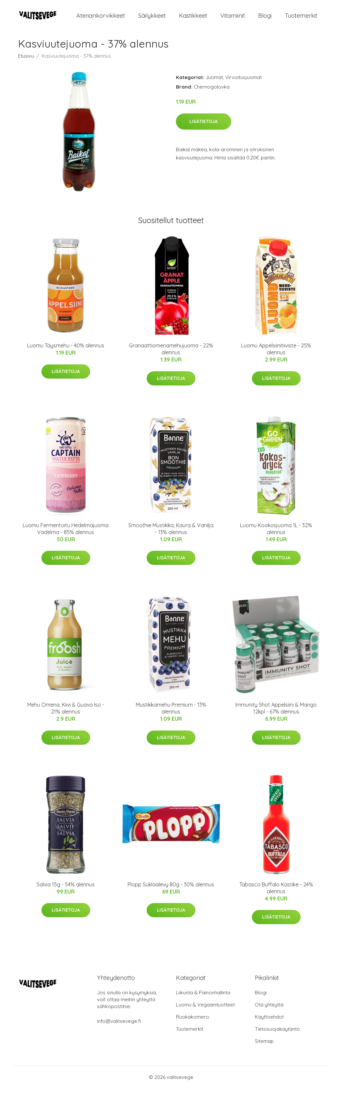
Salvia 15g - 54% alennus (66, 892)
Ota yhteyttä (269, 1013)
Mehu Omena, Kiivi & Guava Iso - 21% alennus (65, 716)
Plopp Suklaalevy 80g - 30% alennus (171, 892)
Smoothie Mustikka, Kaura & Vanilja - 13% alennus (170, 537)
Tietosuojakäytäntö (277, 1037)
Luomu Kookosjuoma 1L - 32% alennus (276, 537)
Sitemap (264, 1049)
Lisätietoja (203, 130)
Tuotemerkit (301, 19)
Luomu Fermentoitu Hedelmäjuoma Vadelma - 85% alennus (66, 537)
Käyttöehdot (269, 1025)
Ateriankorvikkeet (100, 19)
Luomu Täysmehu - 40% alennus (65, 354)
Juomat (214, 86)
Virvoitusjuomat (243, 86)
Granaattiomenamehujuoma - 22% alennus (171, 357)
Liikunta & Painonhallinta (203, 1001)
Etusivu (26, 64)
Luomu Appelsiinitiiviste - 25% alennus (276, 357)
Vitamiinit (232, 19)
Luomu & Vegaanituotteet (205, 1013)
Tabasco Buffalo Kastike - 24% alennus (276, 896)
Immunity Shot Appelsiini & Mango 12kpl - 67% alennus (276, 716)
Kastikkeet (193, 19)
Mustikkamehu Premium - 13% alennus (171, 716)
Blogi (265, 19)
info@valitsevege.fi (119, 1029)
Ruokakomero (192, 1025)
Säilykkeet (152, 19)
